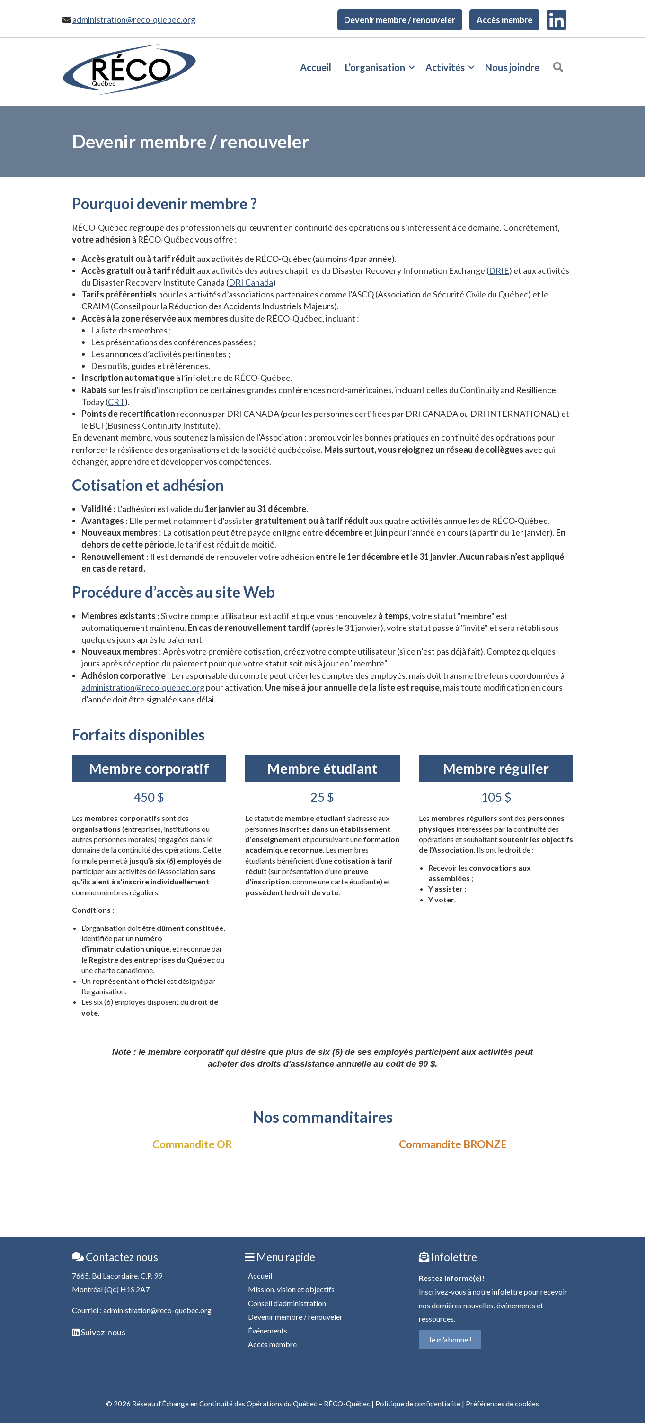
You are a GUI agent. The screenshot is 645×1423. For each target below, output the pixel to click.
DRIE (499, 270)
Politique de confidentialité (417, 1403)
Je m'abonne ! (450, 1339)
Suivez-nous (103, 1332)
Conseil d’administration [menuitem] (287, 1302)
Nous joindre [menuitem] (512, 67)
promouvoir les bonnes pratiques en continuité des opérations (422, 437)
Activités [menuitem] (445, 67)
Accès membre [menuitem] (504, 20)
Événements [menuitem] (267, 1330)
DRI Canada (251, 282)
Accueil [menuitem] (315, 67)
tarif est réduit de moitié (230, 544)
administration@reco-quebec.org (133, 19)
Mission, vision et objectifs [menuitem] (291, 1289)
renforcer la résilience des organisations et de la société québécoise (196, 449)
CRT (116, 401)
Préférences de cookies (502, 1403)
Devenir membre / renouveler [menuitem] (399, 20)
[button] (411, 67)
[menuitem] (557, 19)
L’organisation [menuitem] (375, 67)
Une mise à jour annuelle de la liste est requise (352, 687)
